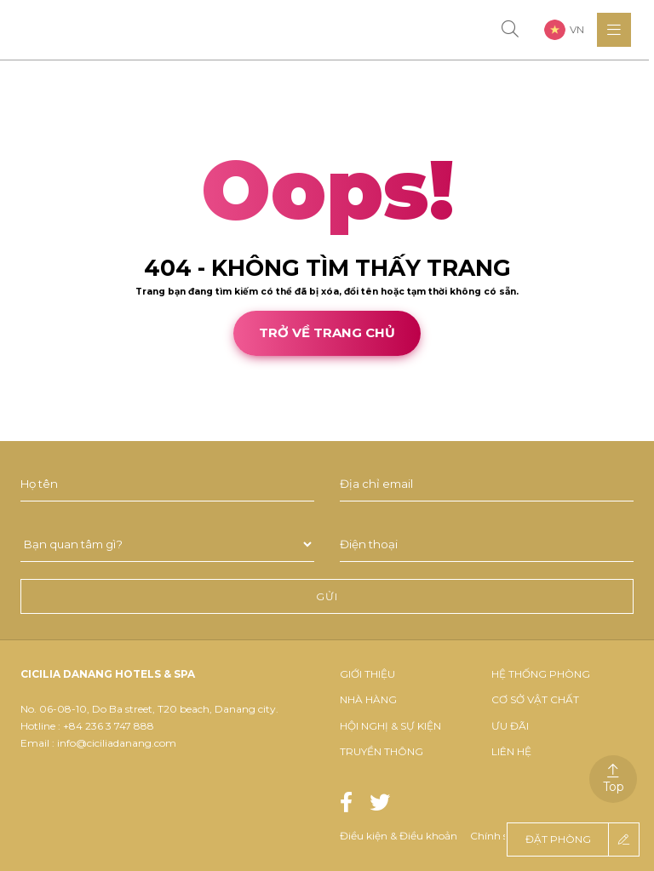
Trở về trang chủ (327, 332)
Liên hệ (511, 751)
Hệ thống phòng (540, 674)
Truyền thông (381, 751)
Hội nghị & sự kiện (390, 725)
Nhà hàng (368, 699)
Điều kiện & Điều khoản (398, 835)
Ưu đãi (510, 725)
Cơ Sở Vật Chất (535, 699)
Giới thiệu (367, 674)
